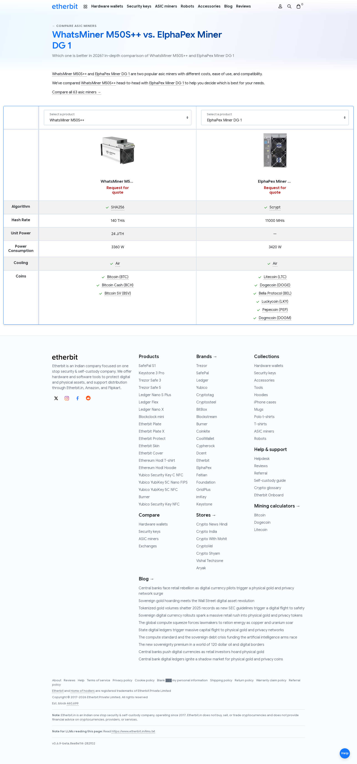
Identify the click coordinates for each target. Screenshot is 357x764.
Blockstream (206, 417)
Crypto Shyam (208, 553)
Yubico (201, 387)
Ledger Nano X (151, 409)
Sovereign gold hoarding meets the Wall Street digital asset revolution (196, 601)
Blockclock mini (151, 417)
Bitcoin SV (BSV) (118, 293)
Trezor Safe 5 (150, 387)
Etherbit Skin (149, 446)
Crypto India (206, 531)
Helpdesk (262, 458)
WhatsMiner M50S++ (69, 74)
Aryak (201, 568)
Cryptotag (205, 395)
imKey (201, 497)
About (57, 680)
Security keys (139, 6)
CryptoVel (204, 546)
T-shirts (260, 424)
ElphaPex (204, 468)
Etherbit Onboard (268, 495)
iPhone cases (265, 402)
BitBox (201, 409)
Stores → (206, 515)
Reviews (243, 6)
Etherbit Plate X (151, 431)
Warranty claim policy (271, 680)
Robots (187, 6)
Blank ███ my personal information (182, 680)
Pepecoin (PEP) (275, 310)
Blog (228, 6)
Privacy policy (123, 680)
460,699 (73, 703)
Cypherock (205, 446)
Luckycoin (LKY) (275, 301)
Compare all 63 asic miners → (76, 92)
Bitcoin (259, 515)
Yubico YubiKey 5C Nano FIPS (163, 482)
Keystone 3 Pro (151, 373)
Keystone (204, 504)
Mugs (258, 409)
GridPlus (203, 489)
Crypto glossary (267, 488)
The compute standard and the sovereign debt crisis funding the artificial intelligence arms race (218, 637)
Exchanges (148, 546)
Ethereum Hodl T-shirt (157, 460)
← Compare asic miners (74, 26)
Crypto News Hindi (211, 524)
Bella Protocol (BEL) (275, 293)
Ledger (202, 380)
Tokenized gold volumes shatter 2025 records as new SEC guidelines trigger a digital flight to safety (221, 608)
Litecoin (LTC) (275, 277)
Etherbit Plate (150, 424)
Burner (144, 497)
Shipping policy (221, 680)
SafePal (202, 373)
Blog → (146, 579)
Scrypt (275, 207)
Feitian (201, 475)
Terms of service (99, 680)
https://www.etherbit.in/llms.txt (133, 731)
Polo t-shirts (264, 417)
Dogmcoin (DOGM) (275, 318)
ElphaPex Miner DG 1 (112, 74)
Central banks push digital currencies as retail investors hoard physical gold (201, 652)
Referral (260, 473)
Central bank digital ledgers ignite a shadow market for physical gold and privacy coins (211, 659)
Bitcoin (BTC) (117, 277)
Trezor (201, 366)
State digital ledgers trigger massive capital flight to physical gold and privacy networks (211, 630)
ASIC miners (166, 6)
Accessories (209, 6)
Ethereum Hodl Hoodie (157, 468)
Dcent (201, 453)
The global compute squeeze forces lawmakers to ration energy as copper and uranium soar (216, 622)
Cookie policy (145, 680)
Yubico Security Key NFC (159, 504)
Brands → (206, 356)
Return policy (244, 680)
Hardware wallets (107, 6)
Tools (258, 387)
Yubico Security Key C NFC (161, 475)
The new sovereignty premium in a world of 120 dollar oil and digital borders (201, 644)
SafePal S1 (147, 366)
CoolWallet (205, 438)
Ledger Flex (148, 402)
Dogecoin (262, 522)
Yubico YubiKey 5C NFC (158, 489)
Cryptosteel (206, 402)
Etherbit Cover (151, 453)
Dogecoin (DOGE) (275, 285)
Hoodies (261, 395)
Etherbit (202, 460)
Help (81, 680)
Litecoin (260, 530)
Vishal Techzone (209, 561)
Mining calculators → (277, 506)
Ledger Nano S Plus (155, 395)
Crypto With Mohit (211, 539)
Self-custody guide (270, 480)
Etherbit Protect (152, 438)
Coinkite (203, 431)
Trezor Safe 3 (150, 380)
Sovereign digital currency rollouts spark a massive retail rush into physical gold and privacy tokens (221, 615)
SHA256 (117, 207)
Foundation (205, 482)
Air (117, 263)
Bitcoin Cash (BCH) (117, 285)
